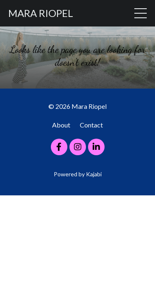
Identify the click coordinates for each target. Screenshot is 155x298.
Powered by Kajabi (78, 174)
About (61, 125)
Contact (91, 125)
